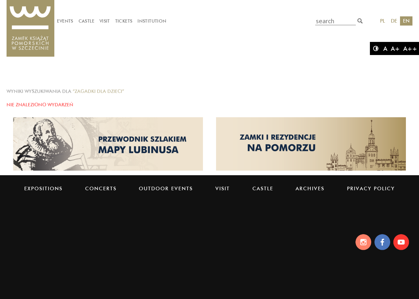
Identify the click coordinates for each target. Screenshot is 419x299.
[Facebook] (382, 242)
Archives (310, 188)
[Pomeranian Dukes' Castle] (30, 28)
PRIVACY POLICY (371, 188)
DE (394, 21)
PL (382, 21)
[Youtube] (402, 242)
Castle (86, 21)
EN (406, 21)
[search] (360, 21)
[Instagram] (361, 242)
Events (65, 21)
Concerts (101, 188)
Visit (105, 21)
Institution (151, 21)
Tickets (124, 21)
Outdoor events (166, 188)
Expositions (43, 188)
